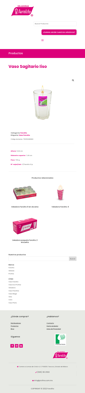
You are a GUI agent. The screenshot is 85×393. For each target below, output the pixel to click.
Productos (14, 326)
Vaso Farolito (24, 135)
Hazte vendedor (52, 326)
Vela (10, 297)
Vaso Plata (13, 303)
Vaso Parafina (14, 291)
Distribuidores (16, 323)
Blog (12, 329)
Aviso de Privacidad (54, 329)
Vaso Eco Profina (15, 285)
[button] (73, 80)
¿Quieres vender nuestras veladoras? (59, 32)
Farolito (23, 133)
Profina (11, 274)
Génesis (11, 271)
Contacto (50, 323)
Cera (10, 300)
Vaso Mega (13, 294)
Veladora (12, 288)
